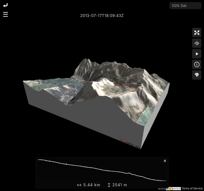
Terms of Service (192, 188)
